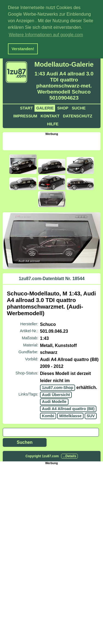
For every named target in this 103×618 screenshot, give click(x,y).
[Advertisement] (53, 141)
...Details (69, 455)
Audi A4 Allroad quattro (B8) (68, 408)
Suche (78, 107)
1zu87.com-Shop (57, 387)
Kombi (48, 415)
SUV (91, 415)
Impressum (25, 115)
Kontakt (50, 115)
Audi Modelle (54, 401)
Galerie (45, 107)
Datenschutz (77, 115)
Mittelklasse (70, 415)
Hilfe (53, 123)
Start (26, 107)
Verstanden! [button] (23, 49)
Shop (62, 107)
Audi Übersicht (56, 394)
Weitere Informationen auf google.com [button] (46, 34)
